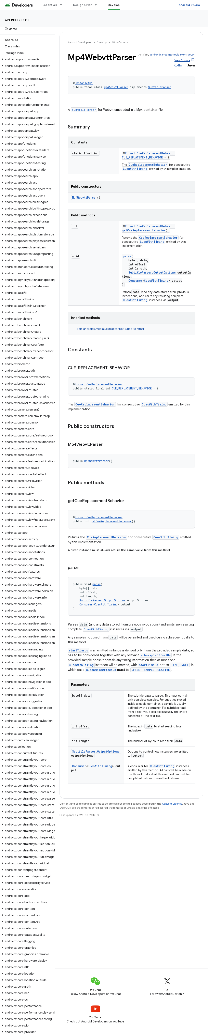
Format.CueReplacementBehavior (150, 153)
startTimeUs (78, 650)
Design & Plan (82, 5)
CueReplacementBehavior (148, 165)
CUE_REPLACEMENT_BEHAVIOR (142, 157)
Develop (101, 42)
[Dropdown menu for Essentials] (62, 5)
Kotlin (178, 65)
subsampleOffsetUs (156, 655)
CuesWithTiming (135, 169)
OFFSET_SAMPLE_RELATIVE (150, 670)
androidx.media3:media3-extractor (172, 54)
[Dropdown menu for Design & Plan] (97, 5)
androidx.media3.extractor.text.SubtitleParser (113, 329)
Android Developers (79, 42)
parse (127, 256)
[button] (26, 59)
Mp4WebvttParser (116, 87)
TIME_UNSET (180, 665)
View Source (182, 60)
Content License (172, 803)
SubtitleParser (159, 87)
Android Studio (189, 5)
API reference (17, 20)
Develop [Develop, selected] (114, 5)
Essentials (49, 5)
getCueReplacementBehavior (144, 230)
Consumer (135, 280)
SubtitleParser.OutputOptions (152, 272)
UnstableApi (84, 83)
